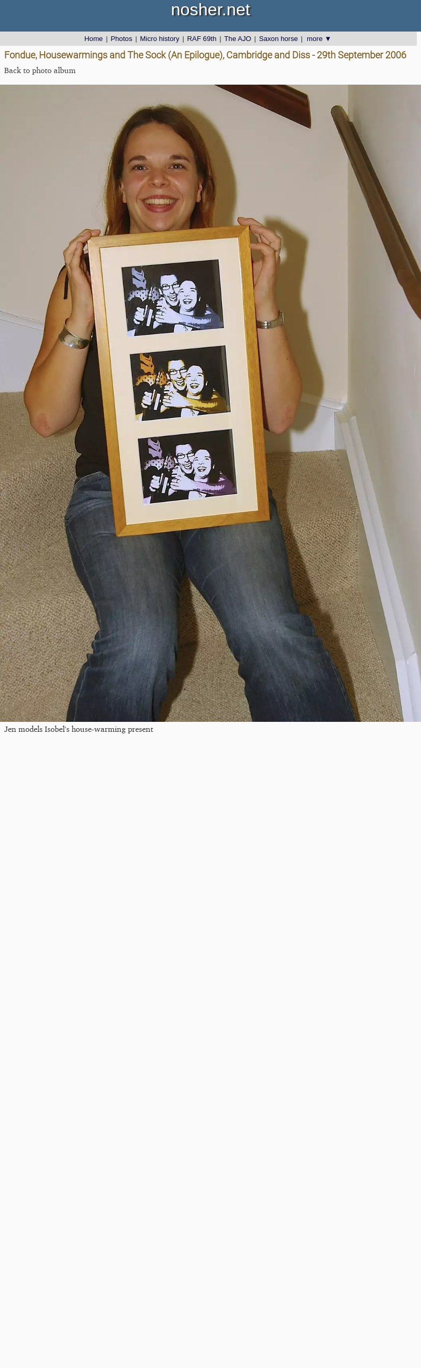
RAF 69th (202, 39)
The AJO (237, 39)
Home (93, 39)
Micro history (159, 39)
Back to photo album (40, 70)
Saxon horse (278, 39)
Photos (121, 39)
